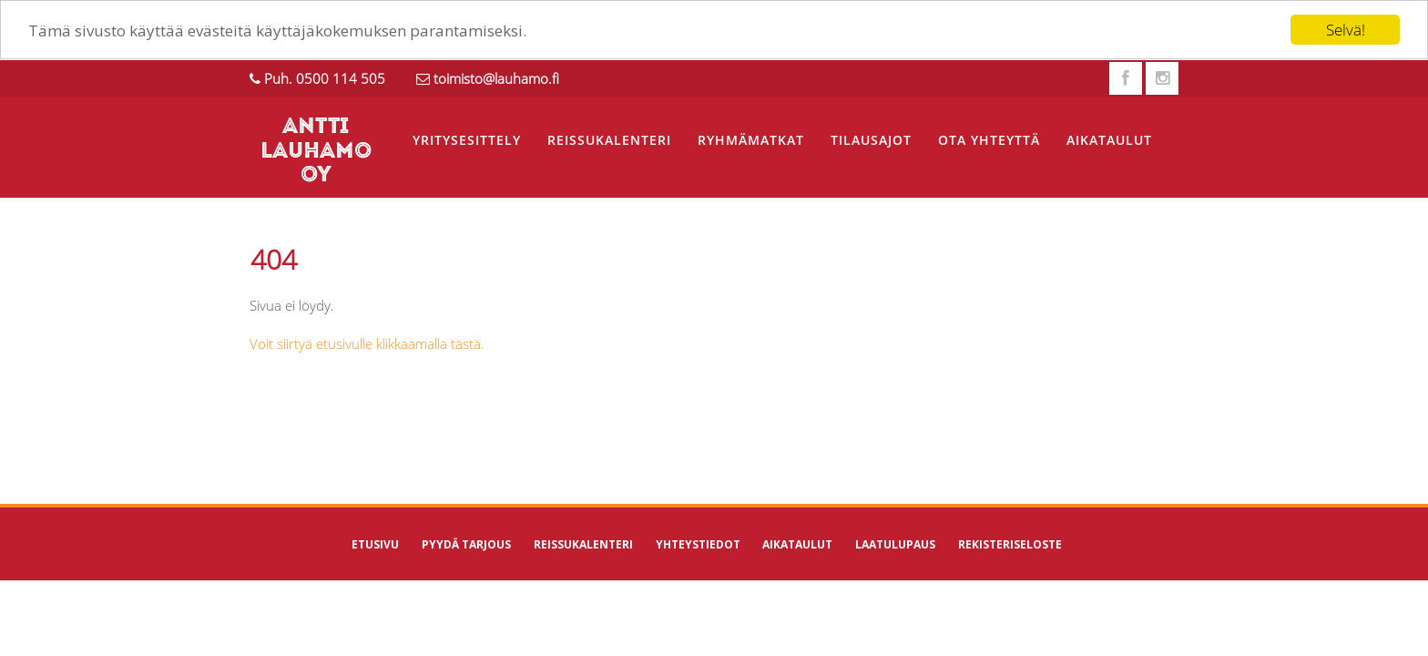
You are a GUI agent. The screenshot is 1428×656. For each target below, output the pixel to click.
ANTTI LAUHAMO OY (316, 152)
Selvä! (1345, 29)
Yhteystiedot (698, 544)
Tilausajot (871, 140)
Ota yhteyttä (989, 140)
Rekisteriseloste (1010, 544)
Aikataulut (1109, 140)
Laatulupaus (895, 544)
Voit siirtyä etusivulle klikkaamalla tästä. (367, 343)
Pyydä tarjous (466, 544)
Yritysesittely (467, 140)
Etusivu (375, 544)
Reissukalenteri (609, 140)
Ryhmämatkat (751, 140)
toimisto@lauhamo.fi (496, 78)
